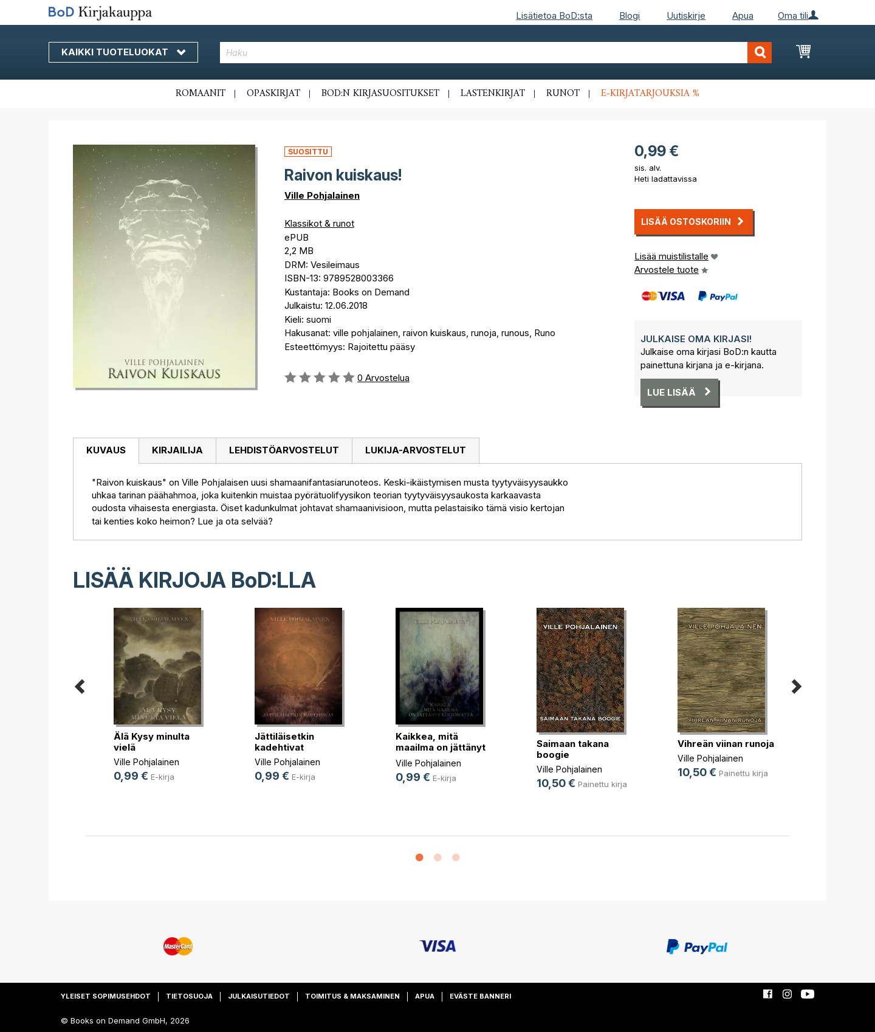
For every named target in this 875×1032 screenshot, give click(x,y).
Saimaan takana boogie (573, 749)
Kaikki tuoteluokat (123, 52)
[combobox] (496, 52)
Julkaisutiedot (259, 996)
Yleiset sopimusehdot (106, 996)
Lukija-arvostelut (415, 450)
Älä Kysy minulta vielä (152, 742)
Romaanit (200, 93)
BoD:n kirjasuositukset (380, 93)
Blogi (629, 15)
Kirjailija (177, 450)
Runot (563, 93)
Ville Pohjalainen (322, 195)
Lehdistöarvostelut (284, 450)
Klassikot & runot (319, 223)
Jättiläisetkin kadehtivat (284, 742)
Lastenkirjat (493, 93)
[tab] (106, 451)
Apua (742, 15)
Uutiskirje (686, 15)
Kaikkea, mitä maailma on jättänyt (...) (441, 747)
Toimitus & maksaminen (352, 996)
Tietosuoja (189, 996)
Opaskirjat (273, 93)
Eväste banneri (480, 996)
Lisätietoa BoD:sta (554, 15)
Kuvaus (106, 450)
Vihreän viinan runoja (726, 743)
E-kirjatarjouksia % (650, 93)
